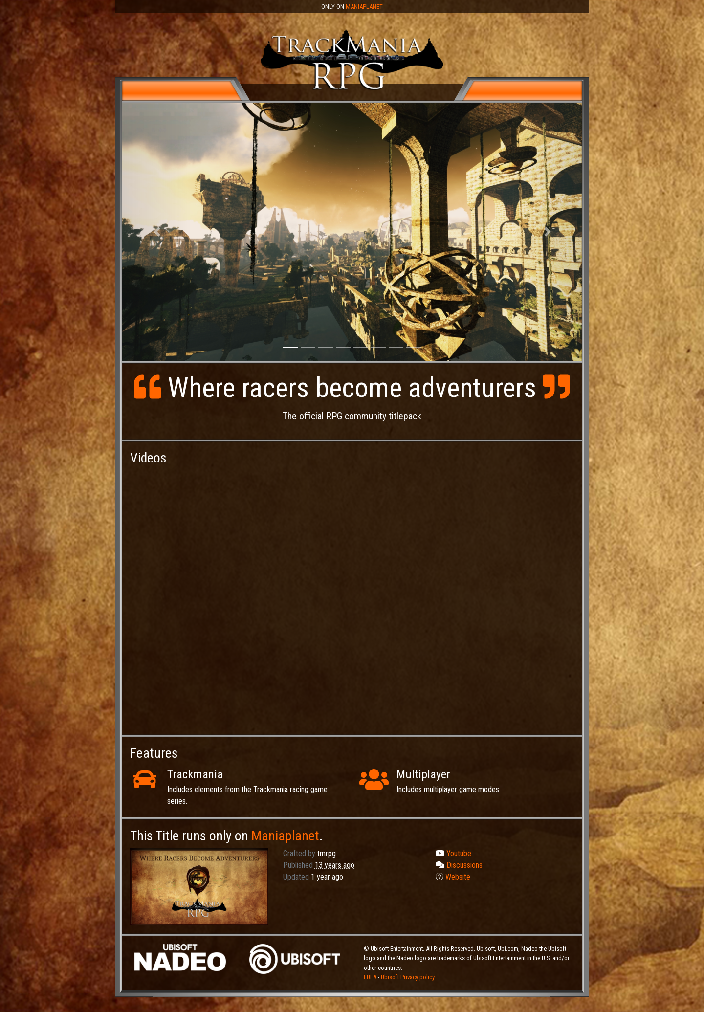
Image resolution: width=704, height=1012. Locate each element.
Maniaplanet (364, 6)
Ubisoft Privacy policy (408, 977)
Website (453, 876)
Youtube (453, 853)
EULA (371, 977)
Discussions (459, 865)
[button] (156, 232)
